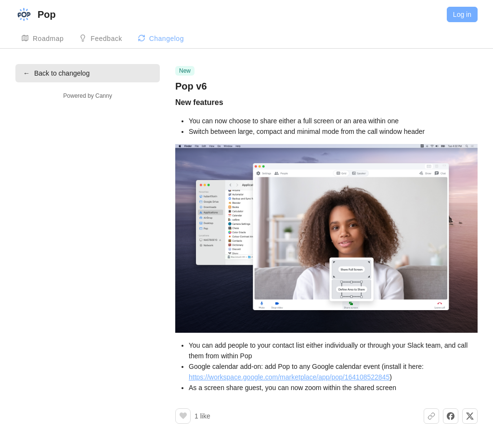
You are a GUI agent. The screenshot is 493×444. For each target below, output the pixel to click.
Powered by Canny (87, 95)
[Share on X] (470, 416)
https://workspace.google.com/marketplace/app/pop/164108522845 (289, 377)
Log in (462, 14)
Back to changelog (56, 73)
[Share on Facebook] (450, 416)
